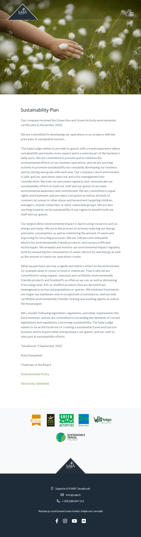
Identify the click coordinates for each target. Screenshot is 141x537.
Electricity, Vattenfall (35, 383)
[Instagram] (65, 520)
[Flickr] (83, 520)
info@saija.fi (73, 494)
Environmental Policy (35, 374)
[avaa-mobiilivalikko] (131, 14)
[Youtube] (74, 520)
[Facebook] (57, 520)
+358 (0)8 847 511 (73, 501)
